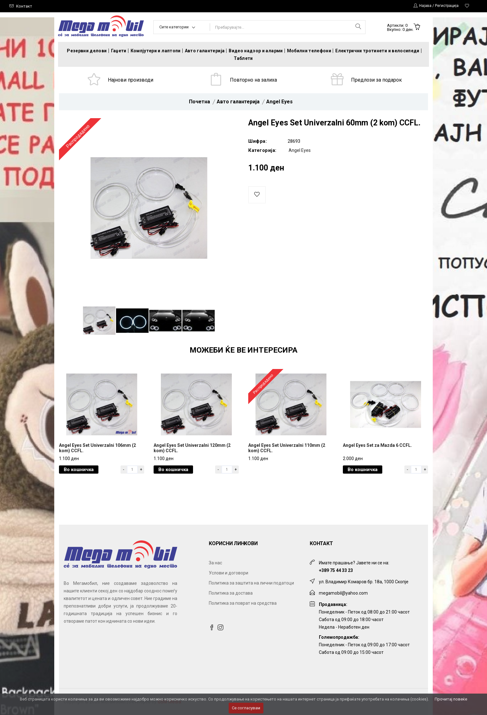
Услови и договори (228, 572)
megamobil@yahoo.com (343, 593)
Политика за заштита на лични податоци (251, 582)
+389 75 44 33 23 (336, 570)
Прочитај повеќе (451, 699)
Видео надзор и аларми (256, 51)
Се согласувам (246, 708)
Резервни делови (87, 51)
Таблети (243, 58)
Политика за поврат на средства (243, 603)
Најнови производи (130, 80)
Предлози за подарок (376, 80)
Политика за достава (231, 593)
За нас (215, 562)
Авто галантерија (205, 51)
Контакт (24, 6)
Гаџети (118, 51)
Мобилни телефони (309, 51)
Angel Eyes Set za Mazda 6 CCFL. (377, 445)
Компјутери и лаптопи (156, 51)
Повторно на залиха (253, 80)
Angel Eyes (279, 102)
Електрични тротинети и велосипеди (377, 51)
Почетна (199, 102)
